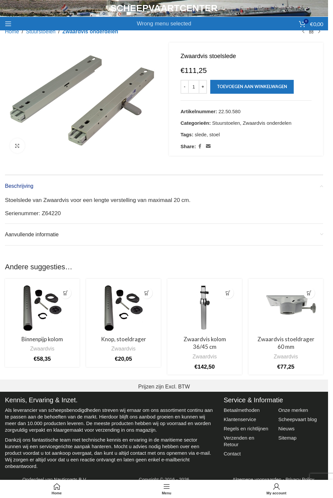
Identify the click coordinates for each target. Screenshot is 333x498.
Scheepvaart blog (297, 419)
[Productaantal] (194, 87)
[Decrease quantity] (185, 87)
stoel (214, 134)
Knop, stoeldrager (123, 339)
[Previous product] (303, 32)
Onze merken (293, 410)
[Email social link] (208, 146)
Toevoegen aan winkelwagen (252, 86)
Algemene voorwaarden (257, 479)
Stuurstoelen (40, 31)
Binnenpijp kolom (42, 339)
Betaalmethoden (242, 410)
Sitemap (287, 438)
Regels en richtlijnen (246, 428)
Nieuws (286, 428)
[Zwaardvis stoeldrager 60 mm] (285, 308)
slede (201, 134)
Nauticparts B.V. (70, 479)
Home (12, 31)
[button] (65, 293)
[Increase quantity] (203, 87)
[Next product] (319, 32)
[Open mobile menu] (8, 23)
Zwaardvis (42, 348)
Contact (232, 453)
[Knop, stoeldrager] (123, 308)
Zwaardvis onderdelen (90, 31)
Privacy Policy (299, 479)
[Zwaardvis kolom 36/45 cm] (204, 308)
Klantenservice (240, 419)
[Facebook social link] (200, 146)
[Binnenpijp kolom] (42, 308)
